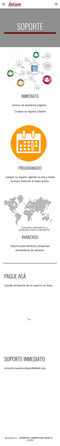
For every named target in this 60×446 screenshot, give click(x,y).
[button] (3, 4)
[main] (30, 27)
